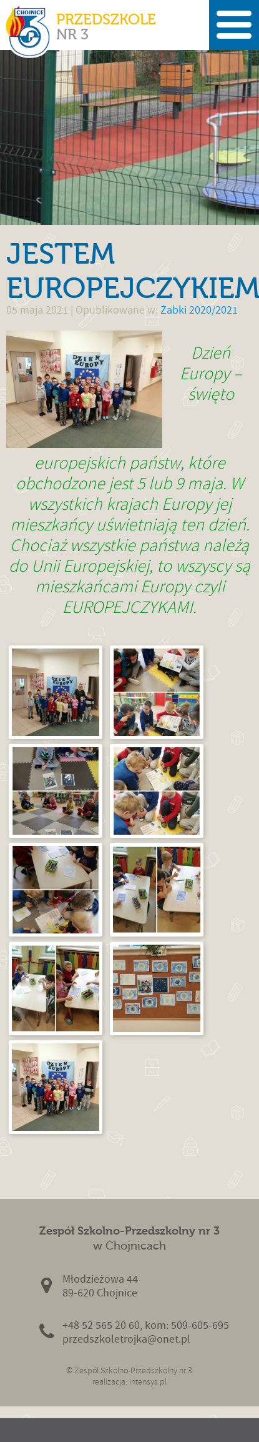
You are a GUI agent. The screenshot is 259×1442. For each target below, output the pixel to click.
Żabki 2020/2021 (199, 310)
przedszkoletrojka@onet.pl (126, 1339)
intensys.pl (148, 1381)
